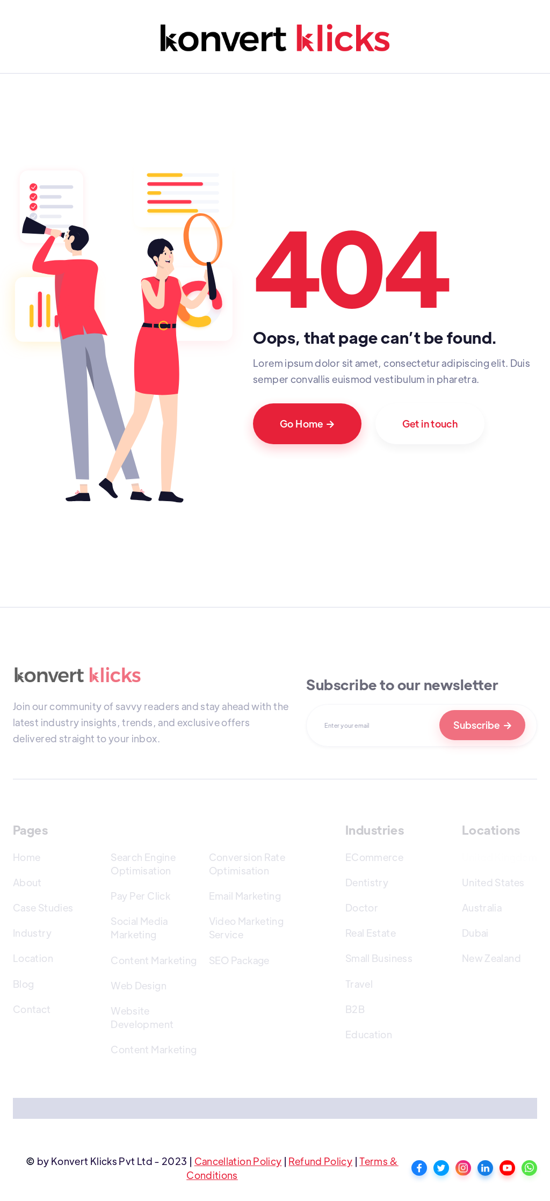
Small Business (378, 958)
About (27, 882)
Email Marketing (245, 895)
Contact (32, 1009)
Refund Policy (320, 1161)
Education (368, 1034)
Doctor (361, 907)
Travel (359, 984)
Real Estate (370, 933)
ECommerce (374, 857)
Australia (482, 907)
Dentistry (366, 882)
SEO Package (239, 960)
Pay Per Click (140, 895)
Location (33, 958)
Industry (32, 933)
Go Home (307, 423)
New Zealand (491, 958)
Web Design (139, 985)
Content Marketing (154, 960)
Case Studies (43, 907)
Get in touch (430, 423)
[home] (275, 37)
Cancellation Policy (238, 1161)
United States (493, 882)
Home (26, 857)
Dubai (475, 933)
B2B (355, 1009)
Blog (23, 984)
